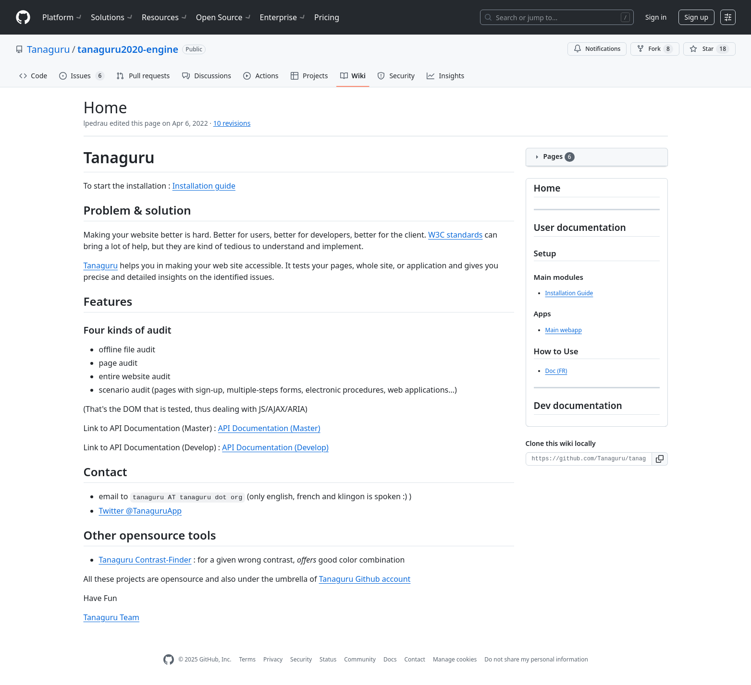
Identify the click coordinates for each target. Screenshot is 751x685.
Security (301, 659)
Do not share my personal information (536, 659)
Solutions (112, 17)
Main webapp (563, 330)
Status (328, 659)
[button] (660, 459)
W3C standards (455, 234)
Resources (165, 17)
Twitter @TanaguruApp (140, 510)
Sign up (696, 17)
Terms (247, 659)
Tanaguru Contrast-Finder (145, 559)
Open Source (224, 17)
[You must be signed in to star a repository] (709, 49)
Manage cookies (455, 659)
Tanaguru (48, 49)
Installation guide (203, 185)
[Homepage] (23, 17)
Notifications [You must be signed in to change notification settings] (597, 49)
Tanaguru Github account (365, 579)
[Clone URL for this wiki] (589, 459)
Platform (62, 17)
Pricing (326, 17)
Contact (414, 659)
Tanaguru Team (112, 617)
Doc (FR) (556, 371)
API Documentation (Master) (269, 428)
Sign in (655, 17)
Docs (390, 659)
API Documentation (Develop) (275, 447)
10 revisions (232, 123)
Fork (655, 49)
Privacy (273, 659)
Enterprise (283, 17)
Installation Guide (569, 293)
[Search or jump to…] (556, 17)
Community (360, 659)
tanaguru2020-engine (127, 49)
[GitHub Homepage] (168, 660)
